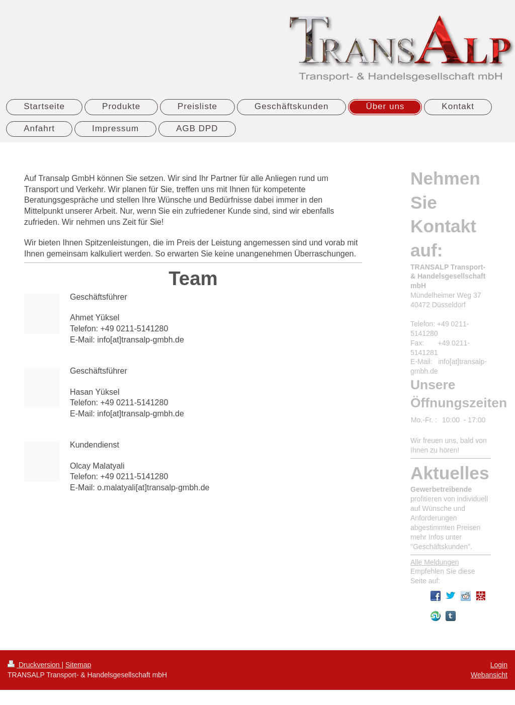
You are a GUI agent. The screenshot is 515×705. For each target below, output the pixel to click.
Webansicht (489, 675)
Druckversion (34, 665)
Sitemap (78, 665)
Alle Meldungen (434, 562)
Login (498, 665)
